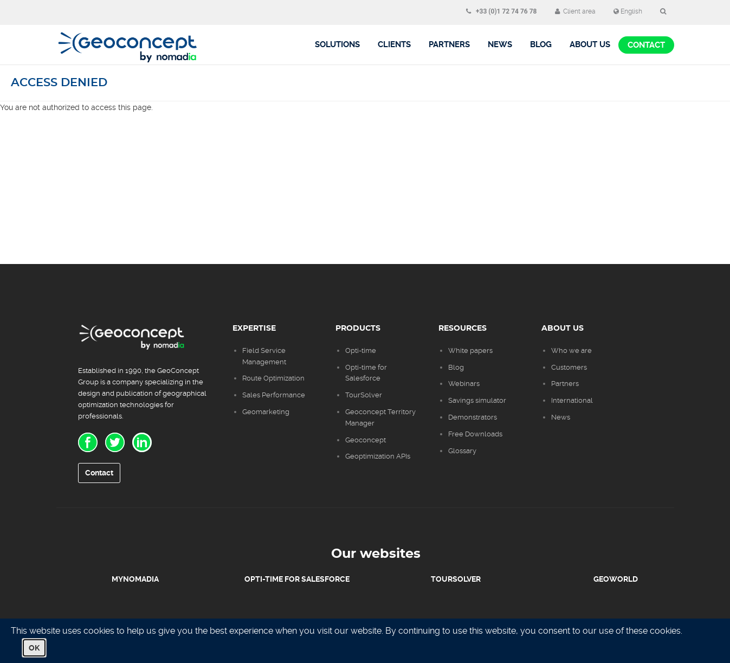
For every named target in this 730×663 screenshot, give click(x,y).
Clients (394, 44)
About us (590, 44)
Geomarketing (265, 412)
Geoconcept (365, 440)
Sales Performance (274, 395)
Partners (449, 44)
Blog (456, 367)
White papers (470, 350)
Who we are (571, 350)
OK (34, 647)
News (500, 44)
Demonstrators (472, 417)
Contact (646, 45)
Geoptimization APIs (377, 456)
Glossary (462, 451)
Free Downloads (475, 434)
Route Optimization (273, 378)
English (627, 11)
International (572, 400)
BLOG (541, 44)
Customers (569, 367)
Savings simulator (477, 400)
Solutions (337, 44)
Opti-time (360, 350)
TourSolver (363, 395)
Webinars (464, 383)
